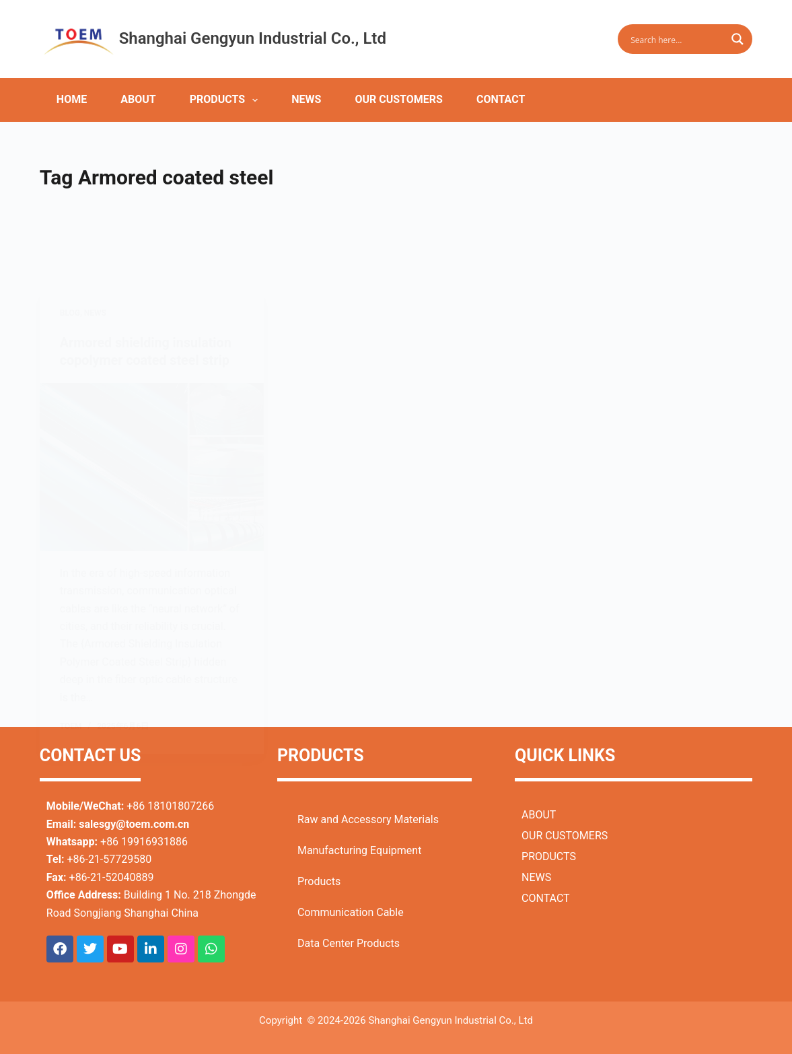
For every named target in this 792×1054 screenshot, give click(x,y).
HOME (72, 99)
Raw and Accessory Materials (368, 818)
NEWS (306, 99)
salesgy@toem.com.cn (134, 823)
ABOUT (137, 99)
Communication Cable (350, 911)
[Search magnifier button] (737, 39)
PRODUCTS (227, 100)
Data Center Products (348, 942)
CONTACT (500, 99)
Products (318, 880)
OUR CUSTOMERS (399, 99)
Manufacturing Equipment (359, 849)
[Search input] (676, 39)
